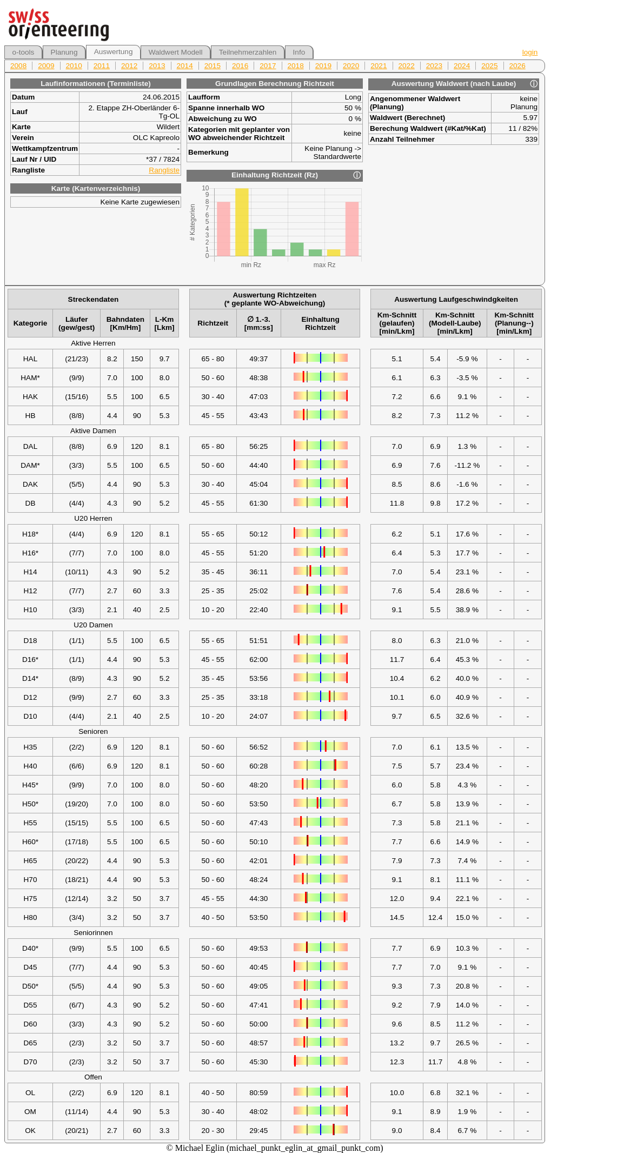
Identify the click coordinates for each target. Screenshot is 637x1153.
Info (299, 52)
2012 (129, 66)
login (530, 52)
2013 (157, 66)
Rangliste (164, 170)
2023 (434, 66)
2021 (378, 66)
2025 (489, 66)
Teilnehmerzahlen (248, 52)
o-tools (23, 52)
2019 (323, 66)
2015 (212, 66)
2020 (351, 66)
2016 (240, 66)
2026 (517, 66)
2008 (18, 66)
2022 (407, 66)
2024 (462, 66)
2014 (185, 66)
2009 (46, 66)
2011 (102, 66)
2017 (268, 66)
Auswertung (113, 52)
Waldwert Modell (176, 52)
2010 (74, 66)
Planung (64, 52)
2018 (296, 66)
